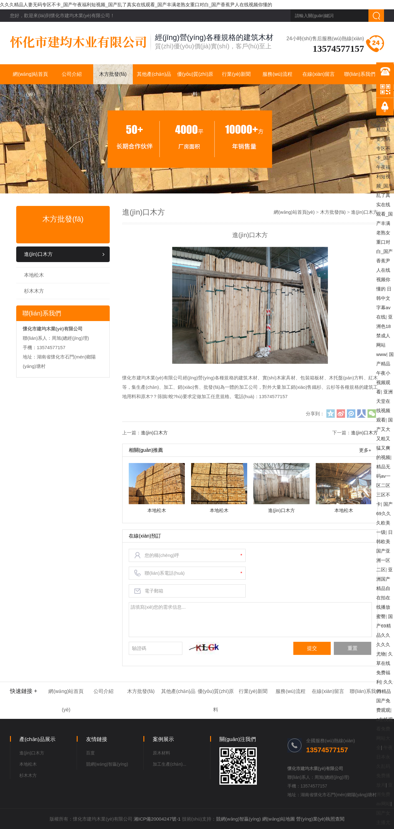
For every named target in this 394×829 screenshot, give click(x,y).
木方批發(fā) (113, 74)
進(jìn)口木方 (38, 254)
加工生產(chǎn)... (169, 764)
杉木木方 (34, 291)
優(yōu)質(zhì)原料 (195, 77)
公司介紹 (72, 74)
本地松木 (34, 275)
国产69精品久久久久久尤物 (384, 635)
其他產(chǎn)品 (154, 74)
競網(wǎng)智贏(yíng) (107, 764)
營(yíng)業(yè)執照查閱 (320, 819)
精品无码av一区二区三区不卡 (383, 485)
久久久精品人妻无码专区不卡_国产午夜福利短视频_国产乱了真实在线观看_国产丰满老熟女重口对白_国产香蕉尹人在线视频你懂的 (136, 4)
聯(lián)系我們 (359, 74)
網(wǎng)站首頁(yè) (30, 77)
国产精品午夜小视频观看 (385, 373)
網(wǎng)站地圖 (278, 819)
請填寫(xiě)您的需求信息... (250, 619)
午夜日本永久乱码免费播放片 (384, 766)
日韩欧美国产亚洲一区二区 (384, 550)
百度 (90, 752)
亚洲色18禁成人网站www (384, 335)
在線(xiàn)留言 (318, 74)
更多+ (365, 450)
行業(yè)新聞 (236, 74)
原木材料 (161, 752)
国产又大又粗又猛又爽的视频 (384, 438)
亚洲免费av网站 (384, 794)
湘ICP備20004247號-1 (157, 819)
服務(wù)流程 (277, 74)
